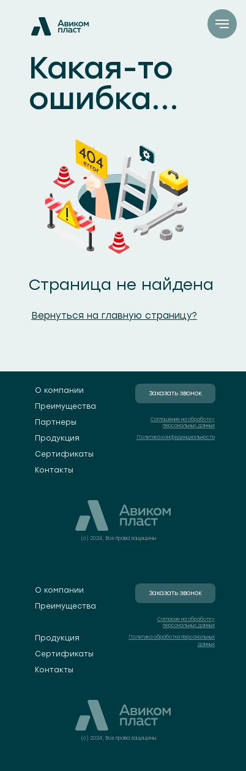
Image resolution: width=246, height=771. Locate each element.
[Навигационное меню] (222, 24)
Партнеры (55, 422)
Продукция (57, 438)
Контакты (54, 470)
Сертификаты (64, 454)
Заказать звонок (175, 393)
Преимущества (65, 406)
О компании (59, 390)
